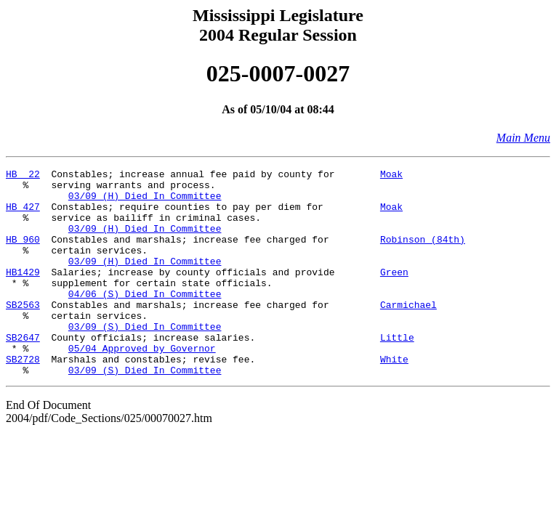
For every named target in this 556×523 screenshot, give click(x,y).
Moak (391, 175)
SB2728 (23, 398)
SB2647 (23, 371)
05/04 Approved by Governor (142, 385)
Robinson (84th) (422, 254)
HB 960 (23, 254)
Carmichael (408, 332)
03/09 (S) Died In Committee (145, 358)
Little (397, 371)
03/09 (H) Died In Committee (145, 201)
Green (394, 293)
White (394, 398)
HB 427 (23, 215)
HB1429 (23, 293)
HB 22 (23, 175)
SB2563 (23, 332)
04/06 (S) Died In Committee (145, 319)
